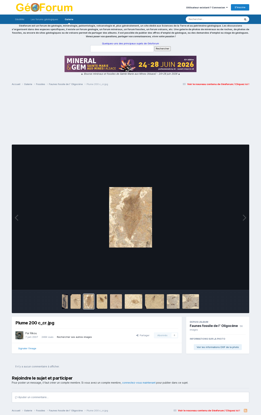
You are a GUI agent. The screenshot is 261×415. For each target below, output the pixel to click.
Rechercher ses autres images (74, 336)
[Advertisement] (130, 116)
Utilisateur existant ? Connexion (207, 7)
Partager (143, 335)
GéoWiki (19, 19)
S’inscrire (240, 7)
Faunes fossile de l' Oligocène (214, 326)
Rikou (33, 333)
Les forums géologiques (44, 19)
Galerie (69, 21)
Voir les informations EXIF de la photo (218, 347)
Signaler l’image (27, 348)
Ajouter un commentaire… (32, 397)
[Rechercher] (203, 19)
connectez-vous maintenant (139, 382)
